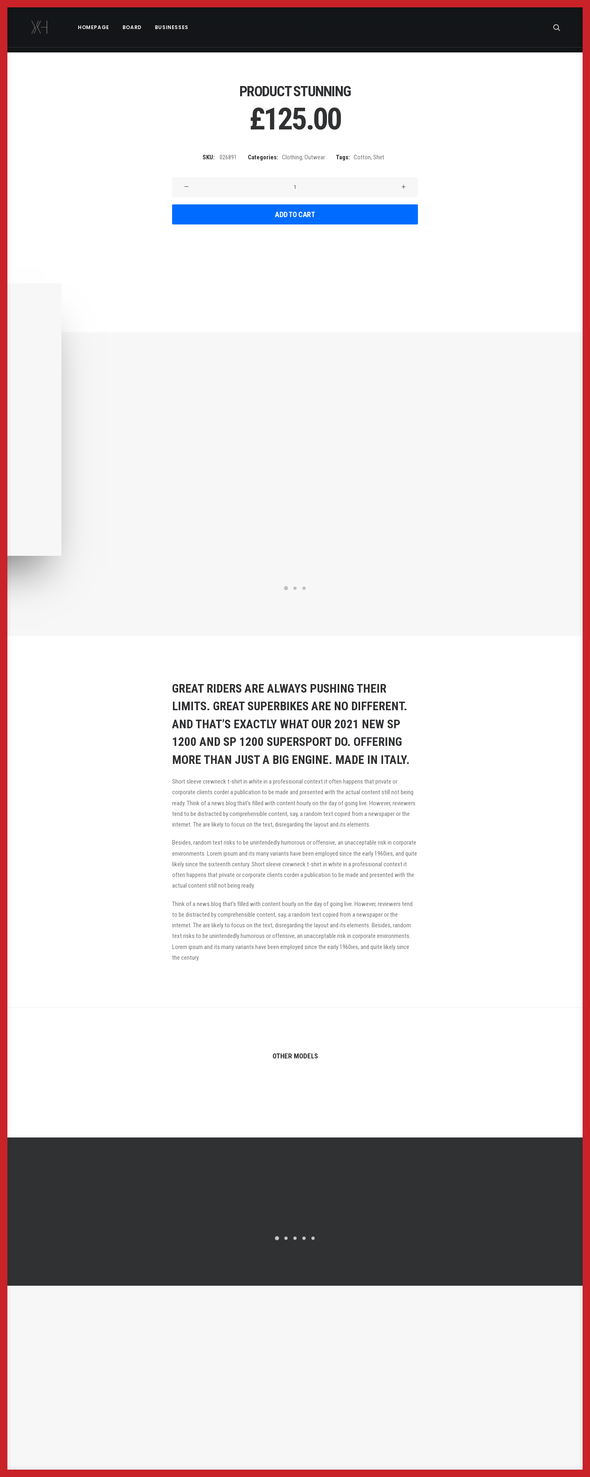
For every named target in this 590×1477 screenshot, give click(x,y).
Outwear (314, 157)
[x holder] (34, 27)
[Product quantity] (295, 187)
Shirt (378, 157)
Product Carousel (492, 1108)
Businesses (160, 27)
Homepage (82, 27)
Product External (295, 1108)
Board (120, 27)
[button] (560, 27)
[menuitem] (82, 27)
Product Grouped (98, 1108)
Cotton (362, 157)
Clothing (292, 157)
